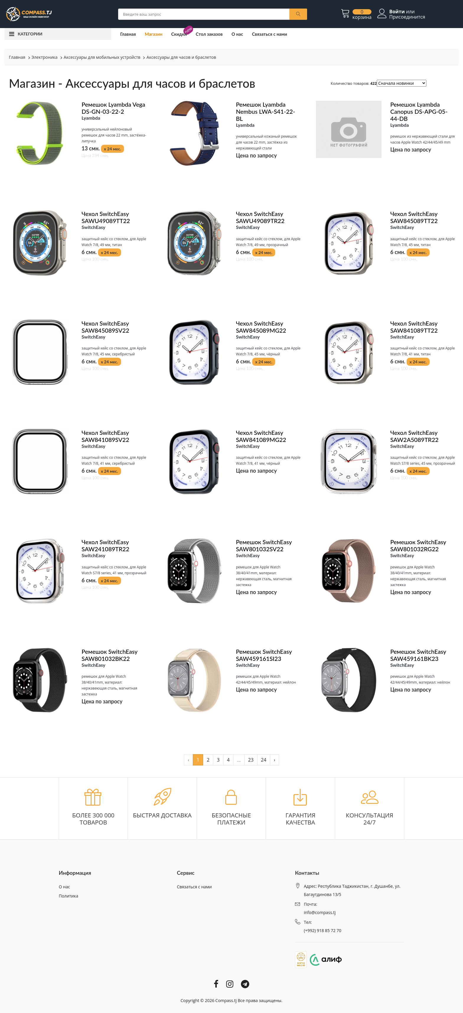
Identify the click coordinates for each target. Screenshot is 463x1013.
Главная (128, 34)
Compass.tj (226, 1000)
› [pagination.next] (274, 760)
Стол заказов (209, 34)
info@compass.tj (320, 912)
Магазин (153, 34)
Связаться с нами (269, 34)
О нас (237, 34)
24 (263, 760)
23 (250, 760)
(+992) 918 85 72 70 (322, 930)
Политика (68, 896)
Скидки (179, 34)
